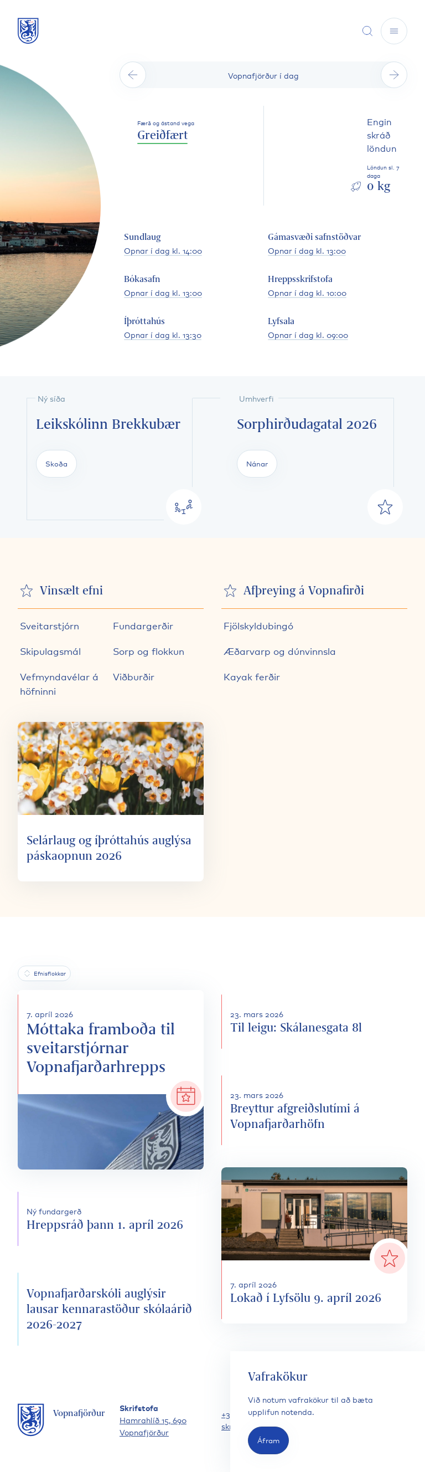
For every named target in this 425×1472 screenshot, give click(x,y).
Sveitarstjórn (49, 625)
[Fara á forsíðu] (28, 31)
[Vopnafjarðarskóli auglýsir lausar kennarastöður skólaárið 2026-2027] (111, 1309)
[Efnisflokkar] (44, 973)
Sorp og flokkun (148, 650)
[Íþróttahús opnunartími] (163, 328)
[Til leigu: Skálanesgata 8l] (314, 1021)
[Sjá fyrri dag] (133, 74)
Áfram (268, 1440)
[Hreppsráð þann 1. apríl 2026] (111, 1218)
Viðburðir (133, 676)
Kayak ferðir (252, 676)
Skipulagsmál (50, 650)
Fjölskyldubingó (258, 625)
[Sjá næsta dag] (394, 74)
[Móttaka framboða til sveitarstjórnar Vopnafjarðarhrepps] (111, 1080)
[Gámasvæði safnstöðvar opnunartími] (314, 244)
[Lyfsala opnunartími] (308, 328)
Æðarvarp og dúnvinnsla (280, 650)
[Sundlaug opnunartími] (163, 244)
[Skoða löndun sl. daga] (378, 155)
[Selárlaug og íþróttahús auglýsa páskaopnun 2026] (111, 801)
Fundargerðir (143, 625)
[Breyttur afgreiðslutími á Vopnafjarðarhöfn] (314, 1110)
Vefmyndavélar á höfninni (59, 683)
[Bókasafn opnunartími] (163, 286)
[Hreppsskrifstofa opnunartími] (307, 286)
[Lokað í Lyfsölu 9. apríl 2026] (314, 1245)
